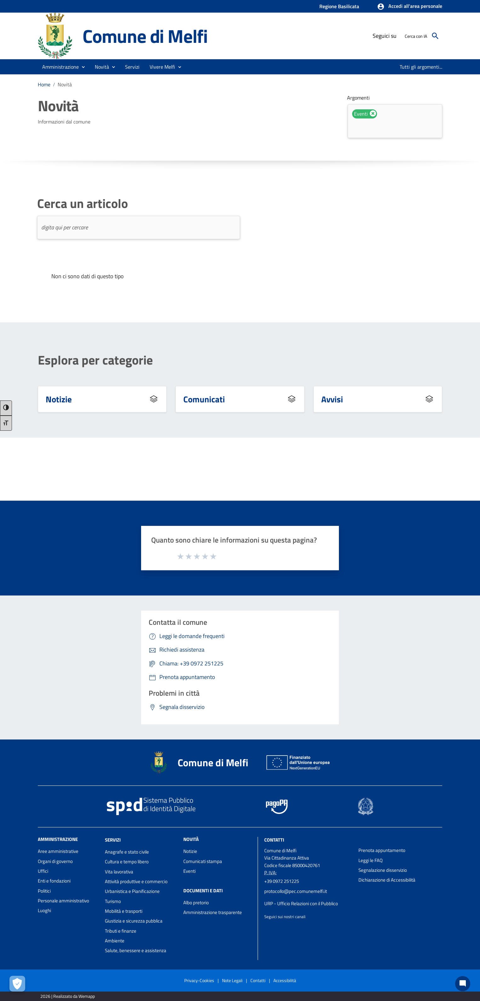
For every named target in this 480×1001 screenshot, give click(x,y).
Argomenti (358, 97)
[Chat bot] (463, 984)
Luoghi (44, 910)
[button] (409, 6)
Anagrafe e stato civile (127, 851)
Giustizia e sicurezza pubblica (134, 920)
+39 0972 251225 (281, 881)
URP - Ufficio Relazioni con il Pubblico (301, 903)
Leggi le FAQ (370, 860)
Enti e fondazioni (54, 880)
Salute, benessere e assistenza (135, 950)
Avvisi (332, 399)
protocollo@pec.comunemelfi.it (295, 891)
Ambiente (114, 940)
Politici (44, 891)
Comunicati (204, 399)
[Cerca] (435, 36)
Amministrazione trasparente (212, 912)
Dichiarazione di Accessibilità (386, 879)
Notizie (59, 399)
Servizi (113, 839)
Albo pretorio (196, 902)
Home (44, 84)
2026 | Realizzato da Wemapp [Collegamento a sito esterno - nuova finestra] (67, 996)
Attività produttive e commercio (136, 881)
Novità (65, 84)
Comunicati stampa (202, 861)
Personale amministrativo (63, 900)
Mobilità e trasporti (123, 911)
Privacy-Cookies (199, 980)
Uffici (43, 871)
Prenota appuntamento (381, 850)
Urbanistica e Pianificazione (132, 891)
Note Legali (232, 980)
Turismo (113, 901)
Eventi (189, 871)
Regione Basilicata (339, 6)
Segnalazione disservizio (382, 870)
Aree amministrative (58, 851)
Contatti (274, 839)
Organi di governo (55, 861)
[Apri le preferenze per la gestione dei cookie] (17, 984)
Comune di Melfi (145, 36)
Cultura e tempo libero (127, 861)
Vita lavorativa (119, 871)
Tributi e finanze (120, 931)
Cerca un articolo (82, 203)
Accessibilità (284, 980)
